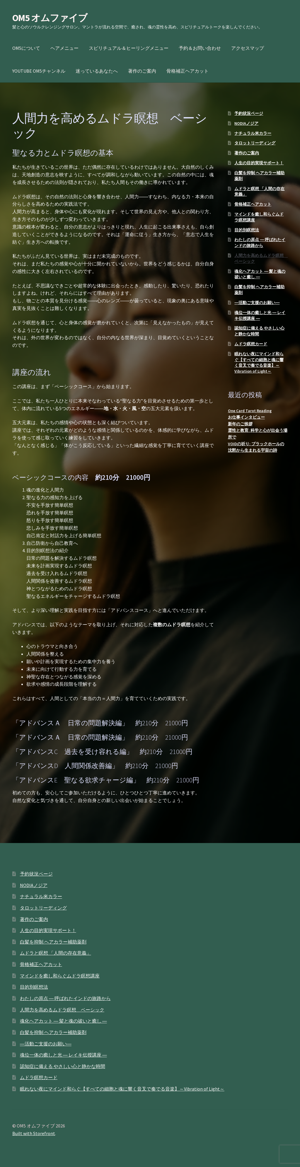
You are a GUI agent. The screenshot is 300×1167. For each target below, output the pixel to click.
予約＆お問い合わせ (200, 48)
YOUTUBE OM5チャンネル (38, 71)
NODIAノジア (246, 123)
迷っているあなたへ (97, 71)
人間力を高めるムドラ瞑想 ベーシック (62, 1010)
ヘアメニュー (64, 48)
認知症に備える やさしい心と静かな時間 (62, 1066)
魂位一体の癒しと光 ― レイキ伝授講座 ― (63, 1055)
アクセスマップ (247, 48)
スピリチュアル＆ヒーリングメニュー (128, 48)
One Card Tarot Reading (250, 410)
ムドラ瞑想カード (250, 344)
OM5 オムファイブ (49, 18)
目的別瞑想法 (246, 230)
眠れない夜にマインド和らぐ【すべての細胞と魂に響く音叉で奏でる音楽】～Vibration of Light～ (259, 362)
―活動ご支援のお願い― (256, 302)
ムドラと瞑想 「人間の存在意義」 (55, 953)
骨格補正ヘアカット (187, 71)
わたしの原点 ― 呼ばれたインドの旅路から (259, 242)
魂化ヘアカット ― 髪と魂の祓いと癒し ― (63, 1021)
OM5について (26, 48)
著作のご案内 (142, 71)
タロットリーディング (254, 143)
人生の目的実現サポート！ (259, 163)
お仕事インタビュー (246, 417)
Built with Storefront (33, 1133)
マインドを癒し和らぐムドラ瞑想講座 (60, 976)
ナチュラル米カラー (252, 133)
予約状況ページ (248, 113)
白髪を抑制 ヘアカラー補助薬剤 (53, 942)
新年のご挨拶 (240, 423)
